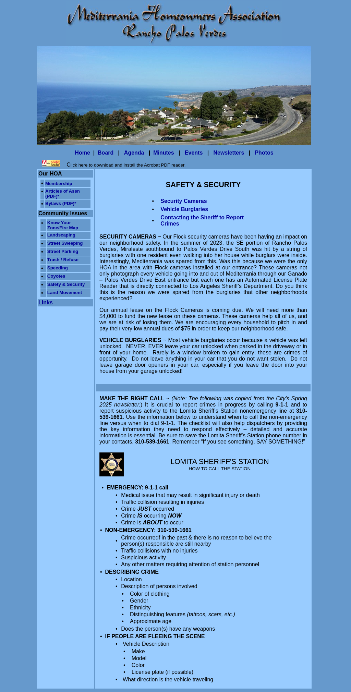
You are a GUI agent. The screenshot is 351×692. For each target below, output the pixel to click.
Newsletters (228, 153)
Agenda (134, 153)
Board (105, 153)
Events (194, 153)
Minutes (163, 153)
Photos (264, 153)
